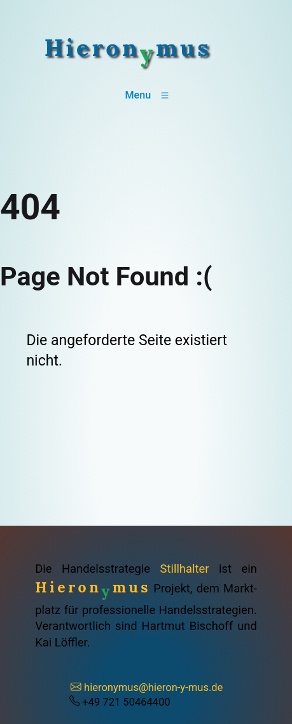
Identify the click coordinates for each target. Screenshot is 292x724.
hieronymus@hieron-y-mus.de (147, 687)
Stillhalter (184, 568)
